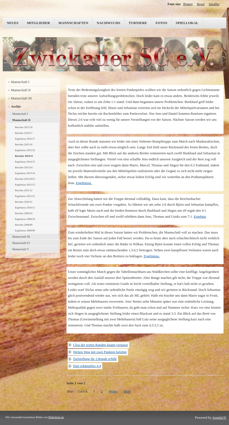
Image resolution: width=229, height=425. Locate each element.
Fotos (161, 23)
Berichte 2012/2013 (25, 179)
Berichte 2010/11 (23, 201)
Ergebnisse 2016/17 (25, 138)
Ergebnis (200, 217)
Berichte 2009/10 (23, 213)
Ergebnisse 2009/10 (25, 219)
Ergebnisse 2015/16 (25, 150)
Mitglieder (38, 23)
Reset (200, 4)
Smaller (214, 4)
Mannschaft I (20, 82)
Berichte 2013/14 (23, 167)
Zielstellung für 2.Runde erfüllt (95, 359)
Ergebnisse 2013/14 (25, 173)
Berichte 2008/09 (23, 224)
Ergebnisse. (84, 183)
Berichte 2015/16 (23, 144)
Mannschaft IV (21, 242)
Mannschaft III (21, 98)
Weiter (113, 391)
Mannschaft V (20, 249)
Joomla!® (219, 418)
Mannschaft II (21, 90)
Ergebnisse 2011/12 (25, 196)
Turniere (138, 23)
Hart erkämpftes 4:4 (87, 366)
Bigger (188, 4)
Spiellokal (187, 23)
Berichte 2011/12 (23, 190)
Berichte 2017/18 (23, 127)
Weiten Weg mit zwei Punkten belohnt (99, 352)
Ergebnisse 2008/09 (25, 230)
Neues (13, 23)
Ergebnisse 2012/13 (25, 184)
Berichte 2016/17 (23, 133)
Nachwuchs (108, 23)
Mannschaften (73, 23)
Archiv (16, 106)
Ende (127, 391)
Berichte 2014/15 (24, 156)
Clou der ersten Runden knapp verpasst (100, 345)
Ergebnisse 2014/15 (25, 161)
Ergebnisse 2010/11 (25, 207)
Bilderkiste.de (56, 417)
